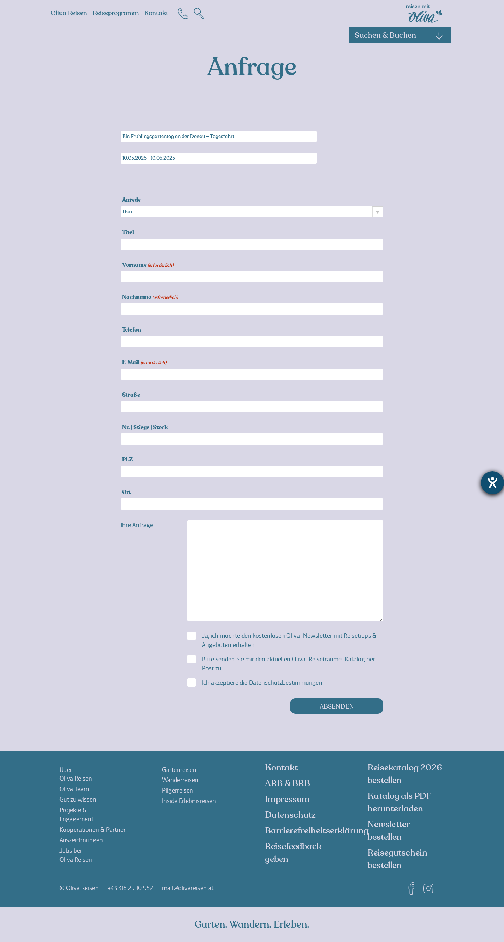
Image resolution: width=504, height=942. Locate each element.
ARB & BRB (287, 783)
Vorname (147, 265)
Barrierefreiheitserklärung (317, 830)
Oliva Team (74, 789)
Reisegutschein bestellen (397, 859)
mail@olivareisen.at (188, 888)
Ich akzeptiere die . (263, 682)
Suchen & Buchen (399, 35)
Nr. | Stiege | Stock (145, 428)
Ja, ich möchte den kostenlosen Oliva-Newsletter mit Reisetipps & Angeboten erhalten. (289, 640)
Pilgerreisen (177, 790)
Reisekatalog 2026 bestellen (405, 774)
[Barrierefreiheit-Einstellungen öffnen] (492, 482)
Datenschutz (290, 815)
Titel (128, 233)
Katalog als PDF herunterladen (399, 802)
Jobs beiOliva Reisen (75, 855)
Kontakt (156, 13)
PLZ (127, 460)
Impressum (287, 799)
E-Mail (144, 363)
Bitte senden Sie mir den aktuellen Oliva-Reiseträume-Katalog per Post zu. (288, 663)
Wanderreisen (180, 780)
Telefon (131, 330)
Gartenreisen (179, 770)
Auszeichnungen (81, 840)
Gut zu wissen (77, 799)
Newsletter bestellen (389, 831)
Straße (131, 395)
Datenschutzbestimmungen (285, 682)
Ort (126, 493)
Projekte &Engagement (76, 814)
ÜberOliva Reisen (75, 774)
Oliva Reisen (69, 13)
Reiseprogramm (116, 13)
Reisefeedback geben (293, 853)
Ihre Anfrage (137, 525)
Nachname (150, 298)
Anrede (131, 200)
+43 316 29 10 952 (130, 888)
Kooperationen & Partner (92, 829)
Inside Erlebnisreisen (189, 801)
